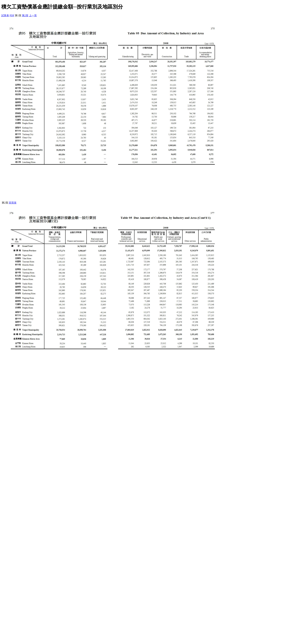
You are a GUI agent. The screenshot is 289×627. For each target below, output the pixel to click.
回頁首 (13, 202)
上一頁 (33, 15)
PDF (12, 15)
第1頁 (18, 15)
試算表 (5, 15)
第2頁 (25, 15)
